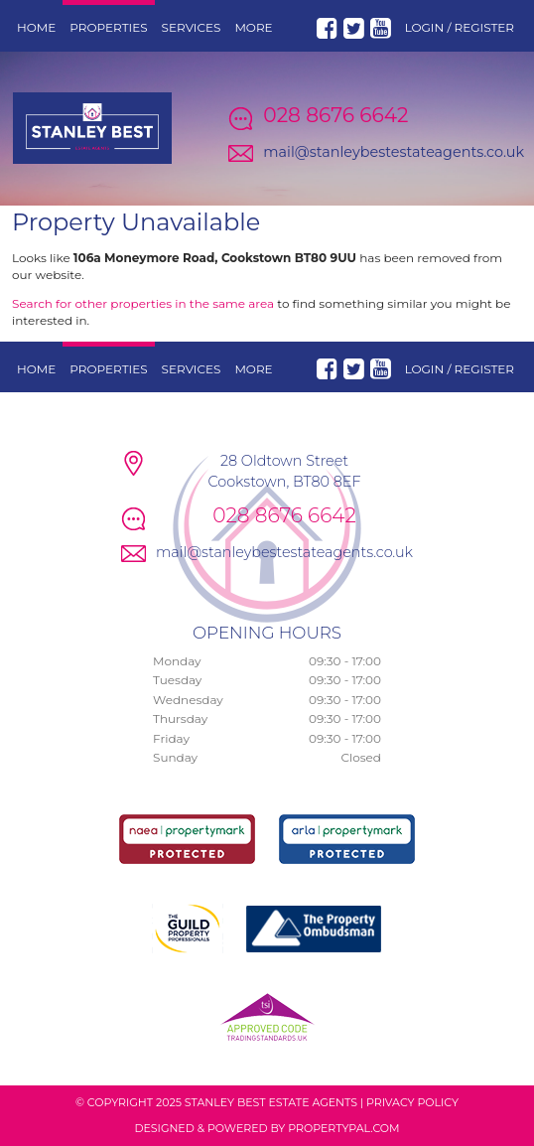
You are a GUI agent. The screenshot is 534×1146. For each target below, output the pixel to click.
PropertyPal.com (343, 1128)
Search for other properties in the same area (143, 303)
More (253, 27)
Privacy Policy (412, 1102)
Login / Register (459, 27)
